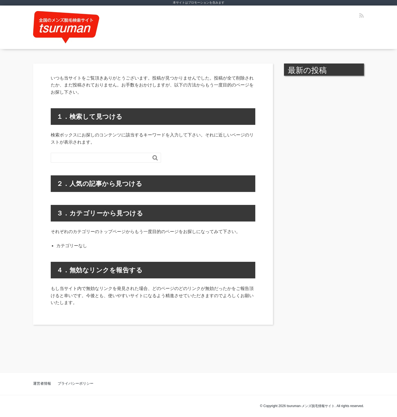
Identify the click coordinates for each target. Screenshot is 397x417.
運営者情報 (42, 383)
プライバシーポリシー (75, 383)
